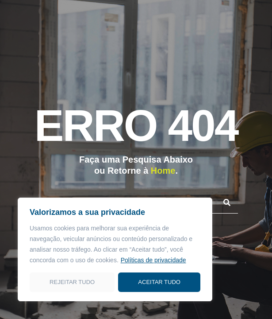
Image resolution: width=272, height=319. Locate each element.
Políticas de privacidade (153, 260)
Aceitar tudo (159, 282)
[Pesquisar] (227, 202)
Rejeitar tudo (72, 282)
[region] (115, 249)
